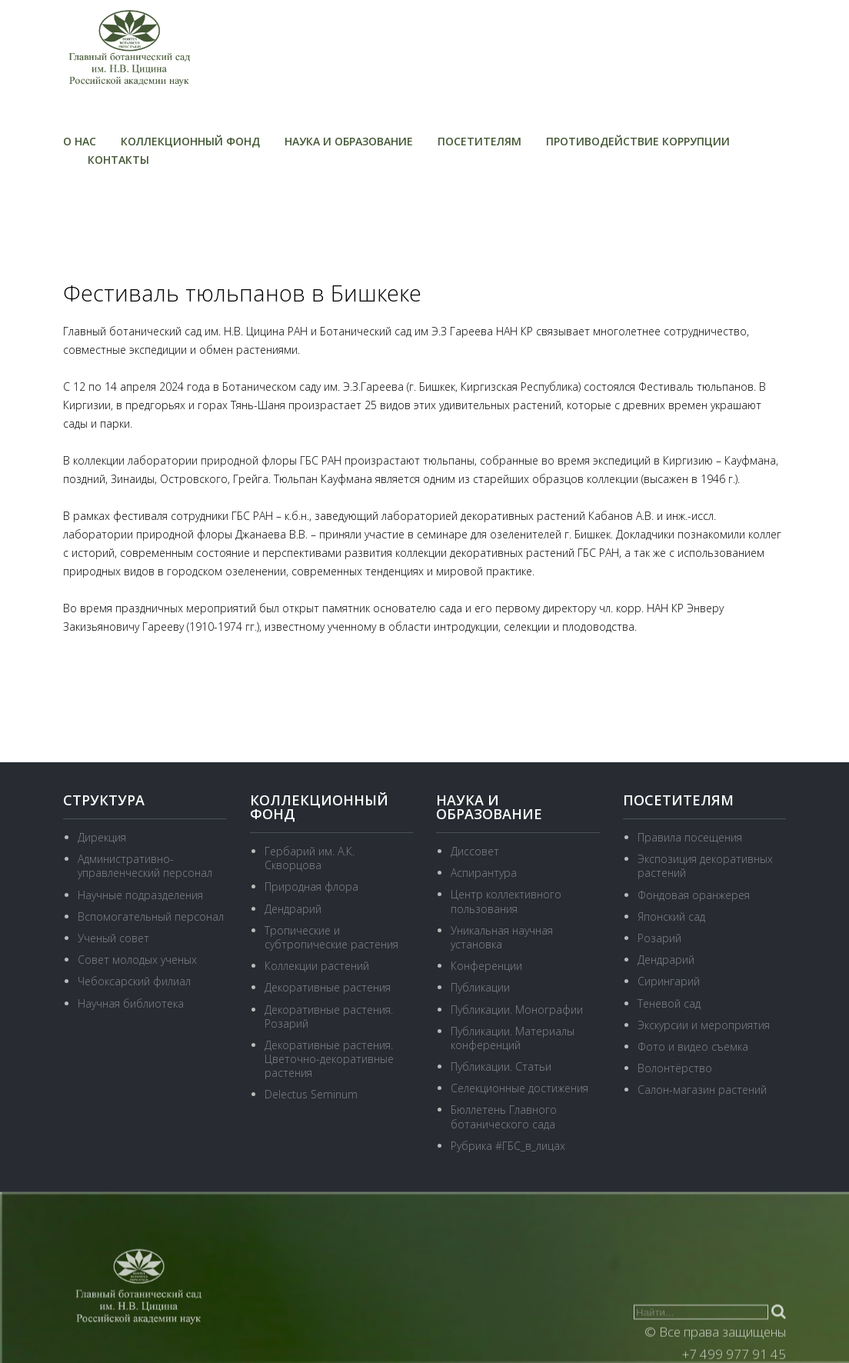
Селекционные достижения (519, 1088)
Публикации (480, 987)
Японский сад (671, 916)
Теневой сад (669, 1003)
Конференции (486, 965)
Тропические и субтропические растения (331, 937)
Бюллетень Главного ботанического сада (504, 1116)
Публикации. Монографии (517, 1009)
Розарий (659, 938)
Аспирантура (484, 872)
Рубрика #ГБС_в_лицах (508, 1145)
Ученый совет (113, 938)
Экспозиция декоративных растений (705, 865)
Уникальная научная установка (502, 937)
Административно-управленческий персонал (145, 865)
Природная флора (311, 886)
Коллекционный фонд (190, 141)
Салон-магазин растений (702, 1089)
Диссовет (475, 851)
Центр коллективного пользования (506, 901)
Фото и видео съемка (693, 1046)
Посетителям (479, 141)
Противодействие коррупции (638, 141)
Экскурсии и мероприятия (704, 1025)
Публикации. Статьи (501, 1066)
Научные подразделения (140, 895)
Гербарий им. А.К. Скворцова (310, 858)
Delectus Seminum (311, 1094)
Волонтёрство (675, 1068)
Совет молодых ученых (137, 959)
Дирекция (102, 837)
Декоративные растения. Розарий (329, 1016)
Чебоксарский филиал (134, 981)
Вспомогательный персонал (151, 916)
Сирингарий (669, 981)
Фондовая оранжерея (694, 895)
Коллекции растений (317, 965)
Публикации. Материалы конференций (512, 1038)
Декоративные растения (328, 987)
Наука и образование (349, 141)
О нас (79, 141)
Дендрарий (293, 908)
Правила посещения (690, 837)
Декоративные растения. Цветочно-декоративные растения (329, 1059)
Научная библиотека (131, 1003)
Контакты (118, 159)
